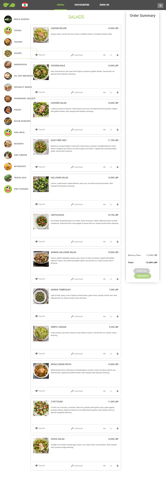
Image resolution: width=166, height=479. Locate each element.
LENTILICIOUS (57, 215)
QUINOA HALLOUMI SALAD (63, 252)
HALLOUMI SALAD (59, 177)
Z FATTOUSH (57, 401)
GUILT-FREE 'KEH (58, 140)
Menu (60, 5)
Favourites (82, 5)
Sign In (104, 5)
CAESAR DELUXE (59, 28)
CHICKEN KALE (58, 65)
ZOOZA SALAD (58, 439)
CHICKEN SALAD (59, 103)
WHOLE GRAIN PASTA (61, 364)
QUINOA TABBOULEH (61, 289)
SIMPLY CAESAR (58, 327)
